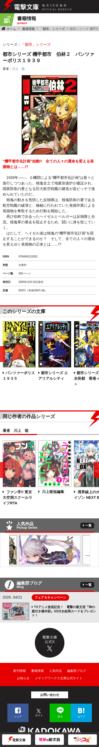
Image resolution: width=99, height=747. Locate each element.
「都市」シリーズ (52, 29)
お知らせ (23, 678)
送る (60, 716)
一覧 (88, 525)
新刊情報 (19, 671)
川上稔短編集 (52, 492)
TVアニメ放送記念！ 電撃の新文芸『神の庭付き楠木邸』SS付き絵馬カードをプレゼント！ (64, 611)
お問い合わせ (49, 695)
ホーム (11, 29)
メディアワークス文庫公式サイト (58, 678)
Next (94, 550)
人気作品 (55, 671)
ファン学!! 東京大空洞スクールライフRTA (17, 497)
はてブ (81, 716)
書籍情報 (28, 29)
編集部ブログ (76, 671)
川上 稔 (18, 69)
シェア (18, 716)
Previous (4, 550)
